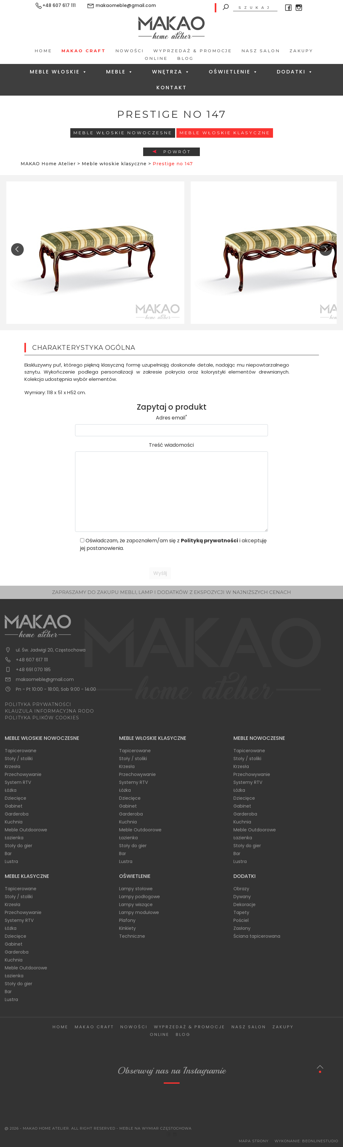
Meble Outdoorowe (26, 830)
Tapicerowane (20, 750)
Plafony (127, 920)
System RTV (18, 782)
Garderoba (17, 814)
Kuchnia (13, 822)
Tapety (241, 912)
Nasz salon (260, 50)
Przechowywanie (23, 774)
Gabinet (13, 806)
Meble (120, 71)
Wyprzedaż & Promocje (192, 50)
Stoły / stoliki (19, 758)
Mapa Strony (254, 1141)
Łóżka (10, 790)
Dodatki (295, 71)
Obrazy (241, 888)
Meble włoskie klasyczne (225, 132)
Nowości (129, 50)
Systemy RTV (133, 782)
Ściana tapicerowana (256, 936)
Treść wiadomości (171, 445)
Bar (8, 853)
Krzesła (12, 766)
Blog (185, 58)
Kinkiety (127, 928)
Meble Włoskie (59, 71)
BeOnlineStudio (320, 1141)
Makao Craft (83, 50)
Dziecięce (15, 798)
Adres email (171, 417)
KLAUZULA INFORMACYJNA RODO (49, 711)
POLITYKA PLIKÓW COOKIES (42, 718)
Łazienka (14, 838)
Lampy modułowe (139, 912)
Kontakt (171, 87)
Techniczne (132, 936)
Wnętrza (171, 71)
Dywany (242, 896)
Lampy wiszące (136, 904)
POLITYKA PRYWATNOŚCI (38, 704)
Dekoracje (244, 904)
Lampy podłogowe (139, 896)
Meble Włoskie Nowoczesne (122, 132)
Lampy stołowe (136, 888)
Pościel (241, 920)
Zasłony (242, 928)
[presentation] (17, 249)
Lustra (11, 861)
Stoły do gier (18, 845)
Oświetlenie (233, 71)
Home (43, 50)
